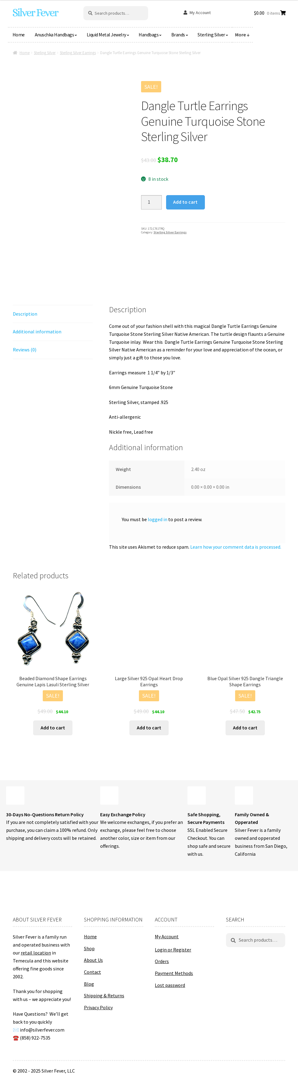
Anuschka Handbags (54, 35)
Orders (162, 961)
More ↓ (242, 35)
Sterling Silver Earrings (78, 52)
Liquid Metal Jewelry (106, 35)
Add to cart (185, 202)
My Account (200, 12)
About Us (93, 960)
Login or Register (173, 950)
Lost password (170, 985)
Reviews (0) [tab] (24, 350)
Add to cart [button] (53, 728)
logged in (157, 519)
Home (19, 35)
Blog (89, 984)
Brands (178, 35)
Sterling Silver (211, 35)
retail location (36, 953)
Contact (92, 972)
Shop (89, 948)
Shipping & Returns (104, 995)
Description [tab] (25, 314)
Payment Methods (174, 973)
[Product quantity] (151, 202)
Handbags (148, 35)
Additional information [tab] (37, 331)
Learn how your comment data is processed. (235, 547)
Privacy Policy (98, 1007)
